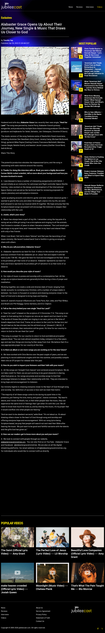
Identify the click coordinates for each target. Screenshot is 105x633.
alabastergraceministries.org (13, 442)
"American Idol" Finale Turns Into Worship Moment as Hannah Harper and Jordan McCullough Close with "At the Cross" (93, 131)
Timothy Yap (8, 40)
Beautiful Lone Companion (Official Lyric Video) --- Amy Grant (87, 553)
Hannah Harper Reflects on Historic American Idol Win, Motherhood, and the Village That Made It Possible (93, 189)
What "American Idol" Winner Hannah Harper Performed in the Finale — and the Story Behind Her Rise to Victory (93, 85)
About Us (39, 608)
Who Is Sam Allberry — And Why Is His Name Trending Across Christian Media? (93, 115)
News (71, 7)
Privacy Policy (41, 614)
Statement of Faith (43, 618)
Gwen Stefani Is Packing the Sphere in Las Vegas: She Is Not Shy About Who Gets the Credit (94, 161)
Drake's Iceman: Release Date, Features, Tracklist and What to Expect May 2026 (94, 174)
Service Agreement (43, 611)
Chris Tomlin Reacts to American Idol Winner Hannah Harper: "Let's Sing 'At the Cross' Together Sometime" (93, 53)
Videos (99, 7)
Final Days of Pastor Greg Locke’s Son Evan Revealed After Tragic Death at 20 (93, 146)
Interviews (90, 7)
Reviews (79, 7)
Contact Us (40, 621)
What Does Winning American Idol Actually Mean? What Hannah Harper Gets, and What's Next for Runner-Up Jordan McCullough (94, 101)
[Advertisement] (87, 31)
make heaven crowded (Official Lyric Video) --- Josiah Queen (14, 589)
